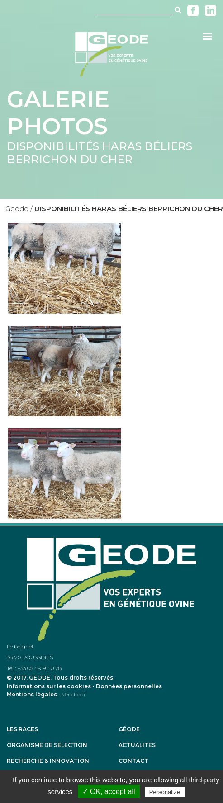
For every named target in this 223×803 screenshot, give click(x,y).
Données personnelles (129, 686)
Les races (22, 729)
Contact (133, 761)
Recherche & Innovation (48, 761)
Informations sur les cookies (49, 686)
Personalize (164, 792)
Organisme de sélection (47, 745)
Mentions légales (32, 694)
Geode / (19, 208)
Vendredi (73, 694)
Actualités (137, 745)
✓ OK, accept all (108, 791)
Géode (129, 729)
